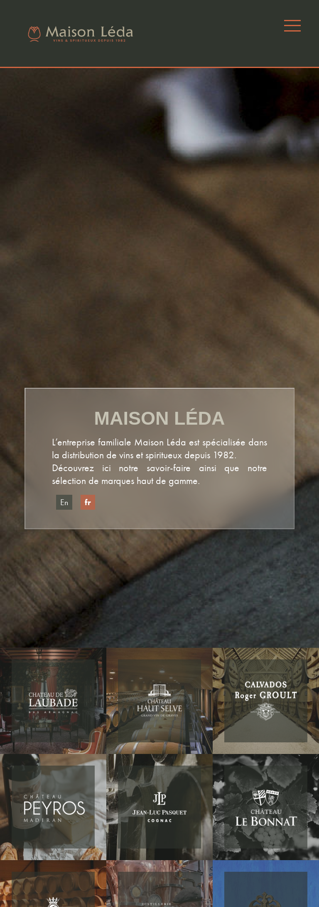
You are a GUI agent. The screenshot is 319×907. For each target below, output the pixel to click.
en (64, 502)
